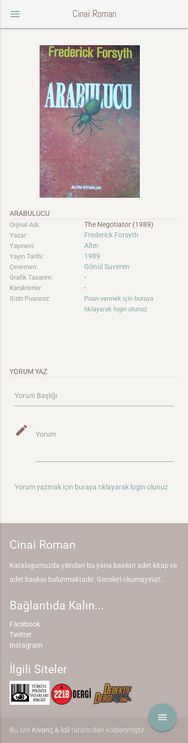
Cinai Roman (94, 14)
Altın (91, 245)
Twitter (21, 635)
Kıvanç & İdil (51, 730)
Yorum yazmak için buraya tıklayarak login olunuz (91, 487)
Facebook (25, 624)
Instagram (26, 645)
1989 (92, 256)
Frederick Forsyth (111, 235)
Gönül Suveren (106, 267)
